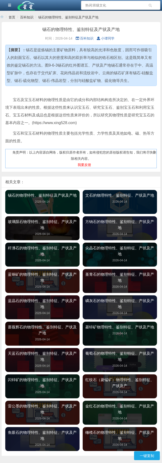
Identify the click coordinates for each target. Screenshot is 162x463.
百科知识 (26, 17)
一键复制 (147, 456)
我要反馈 (84, 165)
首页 (12, 17)
